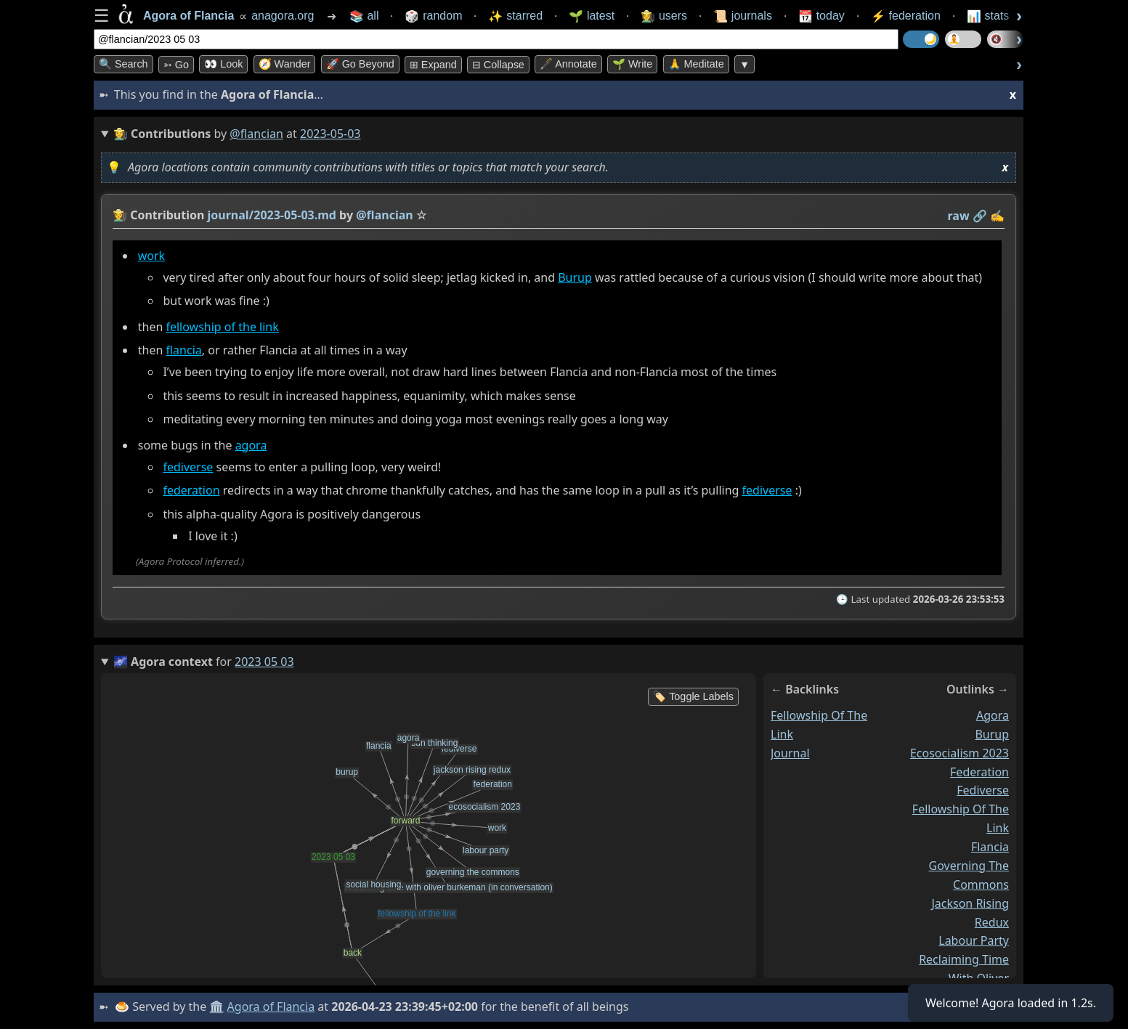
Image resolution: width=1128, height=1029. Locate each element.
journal (790, 753)
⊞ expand (433, 64)
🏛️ (216, 1006)
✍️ (997, 216)
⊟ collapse (498, 64)
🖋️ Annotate (568, 64)
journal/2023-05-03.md (272, 215)
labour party (973, 940)
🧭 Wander (285, 64)
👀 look (223, 64)
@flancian (256, 134)
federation (191, 490)
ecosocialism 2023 (959, 753)
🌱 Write (632, 64)
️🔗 (980, 216)
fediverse (188, 467)
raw (959, 216)
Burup (575, 277)
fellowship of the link (222, 327)
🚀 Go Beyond (360, 64)
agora (251, 445)
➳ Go (176, 64)
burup (992, 734)
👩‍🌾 (120, 215)
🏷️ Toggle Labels (693, 696)
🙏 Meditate (696, 64)
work (151, 256)
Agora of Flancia (271, 1006)
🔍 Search (123, 64)
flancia (183, 350)
